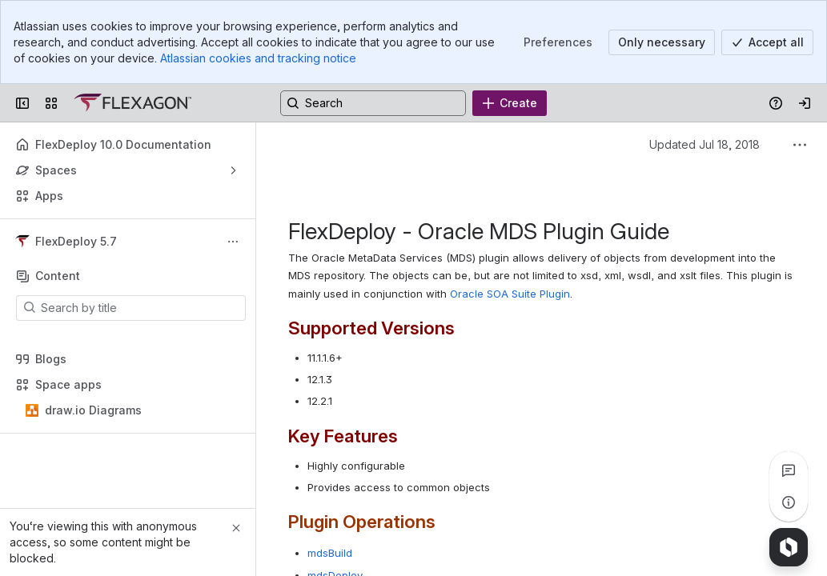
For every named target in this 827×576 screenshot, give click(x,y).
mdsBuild (329, 552)
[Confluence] (132, 103)
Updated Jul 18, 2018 (704, 144)
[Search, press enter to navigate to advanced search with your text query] (373, 103)
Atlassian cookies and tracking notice (258, 58)
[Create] (509, 103)
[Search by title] (140, 308)
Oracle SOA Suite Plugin (510, 293)
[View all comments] (788, 470)
